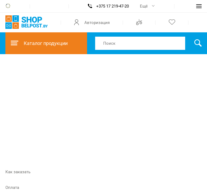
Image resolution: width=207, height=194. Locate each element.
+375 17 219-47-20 (112, 6)
